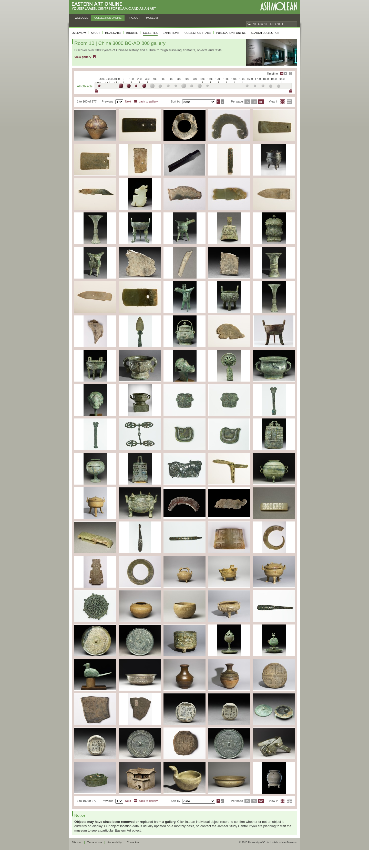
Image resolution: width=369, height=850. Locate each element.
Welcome (81, 17)
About (95, 33)
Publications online (231, 33)
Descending (222, 101)
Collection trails (197, 33)
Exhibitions (171, 33)
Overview (79, 33)
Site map (77, 842)
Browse (132, 33)
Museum (152, 17)
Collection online (107, 17)
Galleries (150, 33)
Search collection (265, 33)
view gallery (83, 56)
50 (254, 102)
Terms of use (94, 842)
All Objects (85, 86)
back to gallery (148, 101)
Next (128, 101)
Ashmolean (278, 6)
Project (134, 17)
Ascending (218, 101)
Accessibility (114, 842)
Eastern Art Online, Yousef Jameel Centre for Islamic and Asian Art (115, 6)
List (289, 101)
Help (290, 73)
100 (261, 102)
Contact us (133, 842)
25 (247, 102)
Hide (285, 73)
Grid (282, 101)
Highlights (113, 33)
